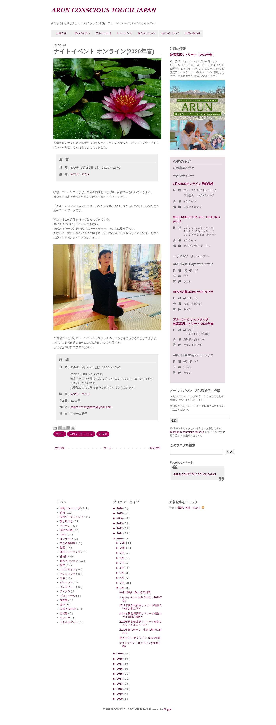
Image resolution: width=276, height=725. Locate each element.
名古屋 (103, 433)
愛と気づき (67, 521)
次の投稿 (59, 447)
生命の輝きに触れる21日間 (135, 592)
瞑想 (63, 512)
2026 (120, 508)
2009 (120, 698)
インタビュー (68, 586)
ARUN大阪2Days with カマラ (193, 291)
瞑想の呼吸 (67, 530)
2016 (120, 668)
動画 (63, 547)
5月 (122, 572)
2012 (120, 688)
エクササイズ (68, 569)
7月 (122, 562)
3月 (122, 582)
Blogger (167, 709)
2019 (120, 653)
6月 (122, 567)
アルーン (65, 525)
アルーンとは (103, 33)
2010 (120, 693)
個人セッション (147, 33)
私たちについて (170, 33)
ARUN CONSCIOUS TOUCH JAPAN (104, 10)
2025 (120, 513)
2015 (120, 673)
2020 (120, 538)
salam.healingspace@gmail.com (90, 407)
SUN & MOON (68, 608)
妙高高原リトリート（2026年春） (192, 54)
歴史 (63, 565)
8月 (122, 557)
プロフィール (68, 595)
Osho (63, 534)
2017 (120, 663)
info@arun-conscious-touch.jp (187, 431)
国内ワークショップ (81, 433)
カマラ (60, 433)
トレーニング (124, 33)
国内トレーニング (70, 508)
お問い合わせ (192, 33)
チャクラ (65, 591)
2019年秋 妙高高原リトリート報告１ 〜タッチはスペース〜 (142, 623)
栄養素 (64, 600)
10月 (123, 547)
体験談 (64, 556)
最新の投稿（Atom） (191, 507)
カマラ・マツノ (80, 174)
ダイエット (67, 582)
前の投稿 (155, 447)
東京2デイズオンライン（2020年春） (141, 637)
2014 (120, 678)
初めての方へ (82, 33)
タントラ (65, 617)
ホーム (107, 447)
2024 (120, 518)
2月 (122, 587)
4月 (122, 577)
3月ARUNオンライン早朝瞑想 (193, 183)
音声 (63, 604)
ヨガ (63, 578)
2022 (120, 528)
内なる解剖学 (68, 543)
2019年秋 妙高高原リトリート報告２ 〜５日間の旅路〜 (142, 615)
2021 (120, 533)
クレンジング (68, 573)
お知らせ (61, 33)
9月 (122, 552)
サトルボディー (69, 622)
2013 (120, 683)
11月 (123, 542)
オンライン (67, 538)
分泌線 (64, 613)
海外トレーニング (70, 551)
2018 (120, 658)
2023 (120, 523)
